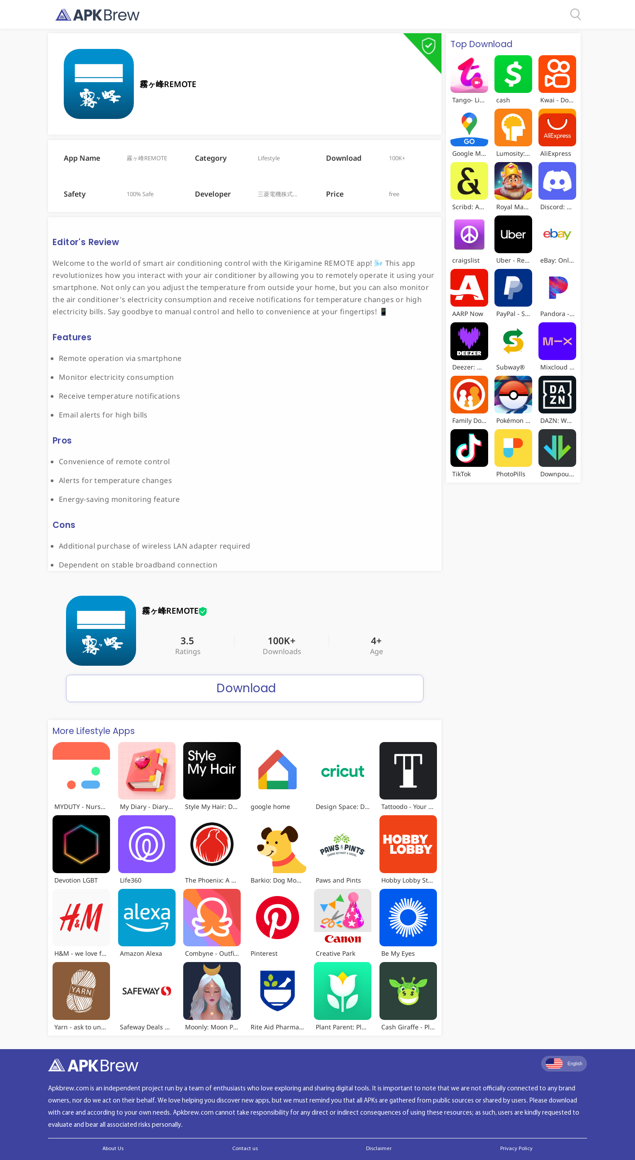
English (564, 1063)
